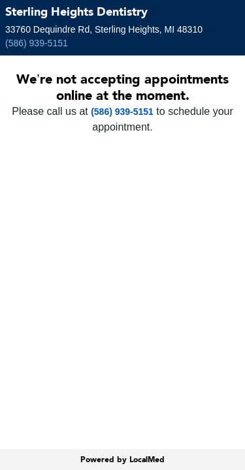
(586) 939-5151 (36, 43)
